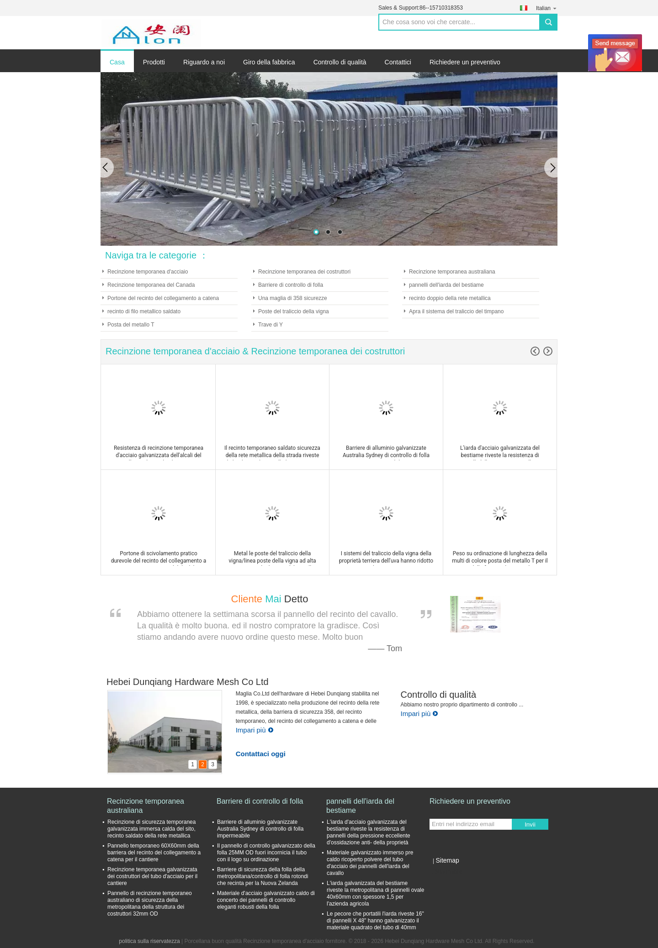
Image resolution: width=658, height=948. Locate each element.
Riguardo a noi (204, 62)
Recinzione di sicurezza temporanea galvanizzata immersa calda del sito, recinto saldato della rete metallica (151, 829)
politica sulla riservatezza (149, 941)
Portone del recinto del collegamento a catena (163, 298)
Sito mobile (446, 872)
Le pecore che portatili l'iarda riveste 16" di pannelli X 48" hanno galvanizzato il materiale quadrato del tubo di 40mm (375, 921)
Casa (117, 62)
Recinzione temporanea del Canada (151, 285)
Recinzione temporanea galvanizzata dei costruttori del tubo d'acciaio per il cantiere (152, 876)
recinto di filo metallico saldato (143, 311)
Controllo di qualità (339, 62)
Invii (530, 824)
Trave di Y (270, 324)
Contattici (398, 62)
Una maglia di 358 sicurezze (292, 298)
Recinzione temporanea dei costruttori (304, 272)
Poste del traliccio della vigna (293, 311)
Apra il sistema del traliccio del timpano (456, 311)
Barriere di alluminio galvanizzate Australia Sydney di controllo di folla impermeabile (260, 829)
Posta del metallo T (130, 324)
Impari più (255, 730)
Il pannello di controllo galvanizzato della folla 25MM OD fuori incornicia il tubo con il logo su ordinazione (266, 853)
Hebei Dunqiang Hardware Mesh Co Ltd (187, 682)
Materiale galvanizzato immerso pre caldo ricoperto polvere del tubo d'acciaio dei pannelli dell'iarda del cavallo (370, 862)
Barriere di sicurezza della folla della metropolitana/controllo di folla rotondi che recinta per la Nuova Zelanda (262, 876)
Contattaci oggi (261, 754)
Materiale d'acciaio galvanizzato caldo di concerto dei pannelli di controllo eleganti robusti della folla (266, 900)
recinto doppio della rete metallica (450, 298)
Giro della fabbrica (269, 62)
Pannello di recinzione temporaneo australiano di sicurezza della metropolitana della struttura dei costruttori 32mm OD (149, 903)
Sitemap (447, 860)
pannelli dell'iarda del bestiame (446, 285)
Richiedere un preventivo (465, 62)
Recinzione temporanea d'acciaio (147, 272)
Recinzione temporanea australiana (452, 272)
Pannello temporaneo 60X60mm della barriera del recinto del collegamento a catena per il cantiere (154, 853)
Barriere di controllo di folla (290, 285)
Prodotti (154, 62)
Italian (546, 8)
